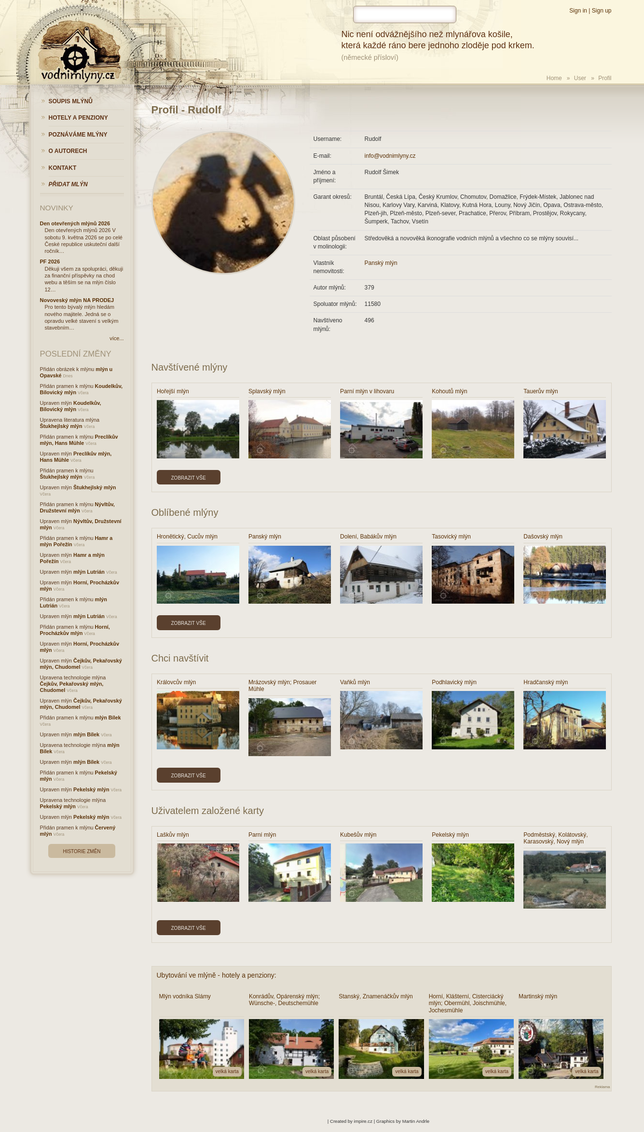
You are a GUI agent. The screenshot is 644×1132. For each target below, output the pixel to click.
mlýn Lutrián (89, 572)
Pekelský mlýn (91, 789)
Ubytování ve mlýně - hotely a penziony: (216, 975)
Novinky (56, 208)
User (580, 78)
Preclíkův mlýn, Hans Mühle (79, 440)
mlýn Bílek (108, 717)
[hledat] (404, 14)
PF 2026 (50, 261)
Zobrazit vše (188, 478)
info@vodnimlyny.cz (390, 155)
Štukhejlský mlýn (61, 426)
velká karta (227, 1071)
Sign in (578, 10)
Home (554, 78)
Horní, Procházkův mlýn (75, 630)
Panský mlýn (381, 263)
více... (116, 338)
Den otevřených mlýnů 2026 (75, 223)
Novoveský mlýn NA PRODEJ (77, 300)
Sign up (602, 10)
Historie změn (81, 851)
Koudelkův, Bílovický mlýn (70, 406)
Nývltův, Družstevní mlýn (77, 507)
